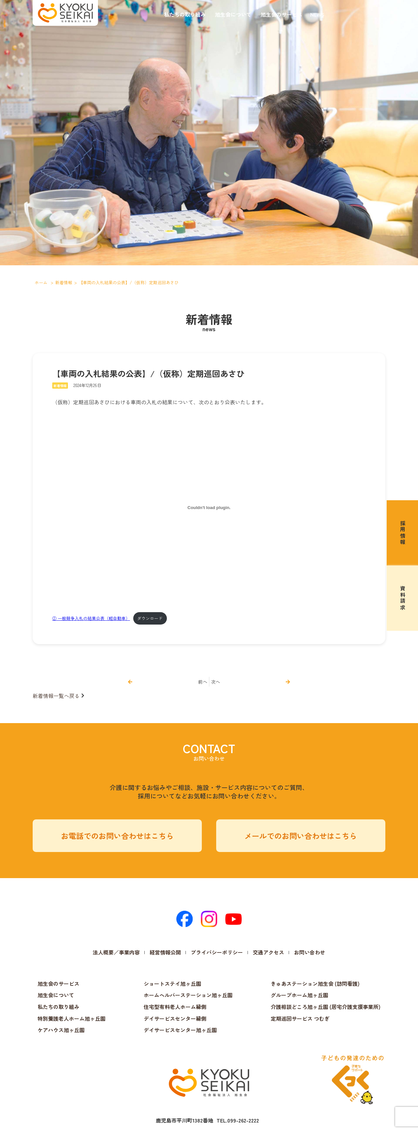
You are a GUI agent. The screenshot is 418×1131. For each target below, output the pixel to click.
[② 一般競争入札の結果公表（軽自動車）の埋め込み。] (209, 507)
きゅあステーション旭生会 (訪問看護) (315, 983)
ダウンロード (150, 618)
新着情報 (60, 385)
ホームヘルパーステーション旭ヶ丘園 (188, 995)
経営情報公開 (165, 952)
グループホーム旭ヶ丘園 (299, 995)
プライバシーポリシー (217, 952)
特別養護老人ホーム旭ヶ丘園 (71, 1018)
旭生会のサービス (281, 14)
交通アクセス (268, 952)
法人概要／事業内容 (116, 952)
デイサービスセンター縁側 (175, 1018)
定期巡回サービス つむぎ (300, 1018)
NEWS (317, 14)
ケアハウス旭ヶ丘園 (61, 1030)
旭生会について (233, 14)
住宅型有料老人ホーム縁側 (175, 1007)
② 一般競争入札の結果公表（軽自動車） (91, 618)
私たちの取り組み (185, 14)
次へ (215, 681)
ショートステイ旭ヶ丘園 (172, 983)
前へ (202, 681)
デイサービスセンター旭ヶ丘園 (180, 1030)
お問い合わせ (309, 952)
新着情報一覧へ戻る (56, 696)
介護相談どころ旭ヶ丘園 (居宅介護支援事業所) (325, 1007)
